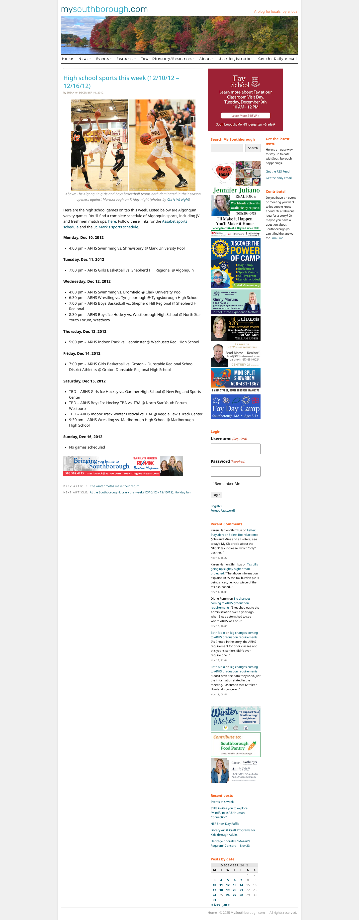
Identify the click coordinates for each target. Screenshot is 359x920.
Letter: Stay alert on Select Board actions (234, 532)
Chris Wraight (178, 199)
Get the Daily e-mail (277, 58)
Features (125, 58)
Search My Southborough (233, 139)
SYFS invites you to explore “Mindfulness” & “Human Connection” (229, 812)
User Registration (236, 58)
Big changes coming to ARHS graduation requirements (231, 603)
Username (229, 439)
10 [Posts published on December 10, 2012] (214, 885)
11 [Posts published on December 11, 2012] (221, 885)
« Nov (215, 905)
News (84, 58)
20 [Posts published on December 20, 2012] (234, 890)
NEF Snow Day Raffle (225, 824)
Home (67, 58)
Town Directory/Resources (166, 58)
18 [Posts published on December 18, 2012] (221, 890)
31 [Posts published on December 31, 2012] (214, 900)
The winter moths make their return (114, 486)
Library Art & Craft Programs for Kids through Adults (233, 832)
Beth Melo (218, 633)
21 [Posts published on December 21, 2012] (241, 890)
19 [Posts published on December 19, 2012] (228, 890)
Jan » (226, 905)
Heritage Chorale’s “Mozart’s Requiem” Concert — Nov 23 (230, 843)
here (112, 221)
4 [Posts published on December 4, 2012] (221, 880)
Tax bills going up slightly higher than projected (234, 568)
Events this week (222, 802)
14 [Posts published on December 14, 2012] (241, 885)
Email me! (277, 238)
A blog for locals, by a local (276, 11)
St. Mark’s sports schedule (115, 226)
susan (71, 92)
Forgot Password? (223, 510)
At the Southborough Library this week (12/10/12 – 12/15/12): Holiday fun (140, 492)
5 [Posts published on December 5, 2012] (228, 880)
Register (216, 506)
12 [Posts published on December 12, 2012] (228, 885)
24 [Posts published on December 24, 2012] (214, 895)
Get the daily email (279, 178)
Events (102, 58)
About (205, 58)
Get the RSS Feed (277, 171)
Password (228, 461)
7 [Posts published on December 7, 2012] (241, 880)
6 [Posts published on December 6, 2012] (235, 880)
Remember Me (227, 483)
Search (253, 148)
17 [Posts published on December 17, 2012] (214, 890)
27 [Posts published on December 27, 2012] (234, 895)
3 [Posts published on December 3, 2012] (214, 880)
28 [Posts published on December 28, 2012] (241, 895)
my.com (104, 9)
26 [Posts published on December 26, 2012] (228, 895)
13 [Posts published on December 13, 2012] (234, 885)
